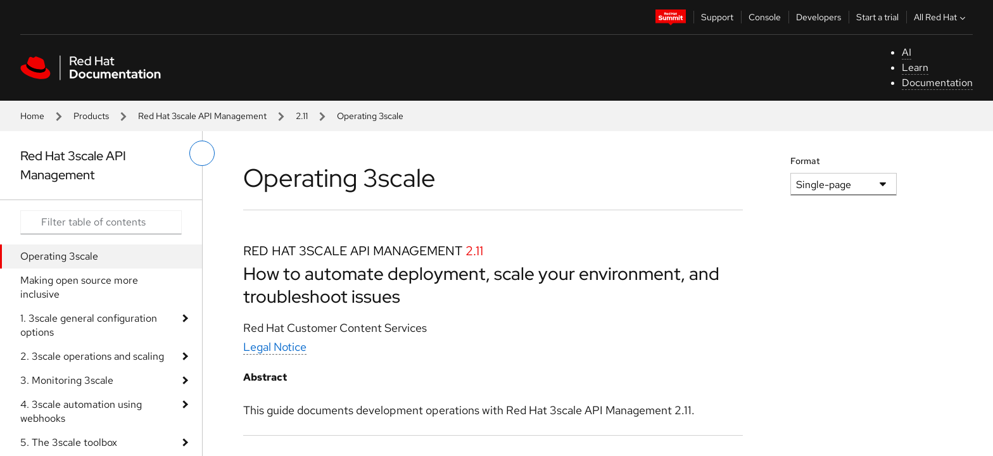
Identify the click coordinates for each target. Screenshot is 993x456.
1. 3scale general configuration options (88, 325)
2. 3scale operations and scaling (92, 356)
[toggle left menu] (202, 153)
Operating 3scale (59, 256)
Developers (818, 17)
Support (717, 17)
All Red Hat (941, 17)
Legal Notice (275, 346)
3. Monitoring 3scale (66, 380)
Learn (915, 67)
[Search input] (101, 222)
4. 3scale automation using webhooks (81, 411)
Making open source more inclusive (79, 287)
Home (32, 116)
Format (805, 161)
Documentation (937, 82)
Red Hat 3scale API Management (202, 116)
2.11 (302, 116)
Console (765, 17)
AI (906, 52)
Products (91, 116)
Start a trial (877, 17)
